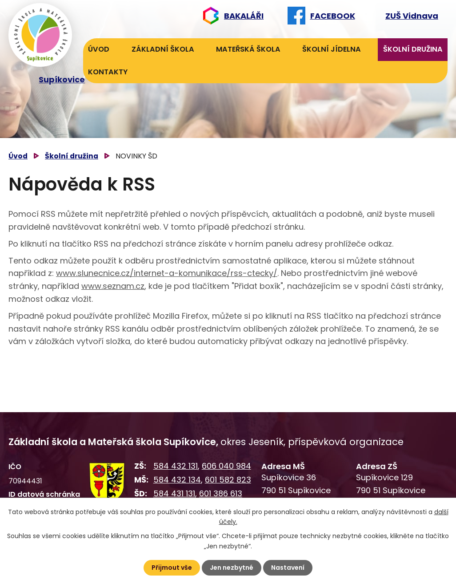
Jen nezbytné (231, 567)
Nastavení (287, 567)
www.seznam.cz (112, 286)
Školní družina (413, 49)
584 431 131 (174, 493)
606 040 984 (226, 465)
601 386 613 (220, 493)
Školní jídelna (331, 49)
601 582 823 (228, 479)
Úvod (98, 49)
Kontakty (108, 72)
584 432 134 (177, 479)
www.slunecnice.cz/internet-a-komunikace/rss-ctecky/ (166, 273)
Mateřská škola (248, 49)
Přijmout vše (172, 567)
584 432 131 (175, 465)
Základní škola (163, 49)
